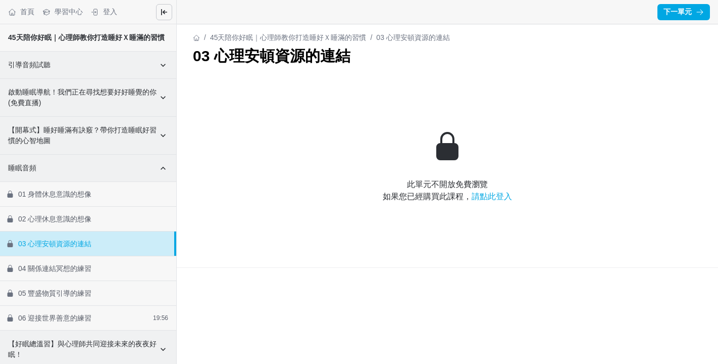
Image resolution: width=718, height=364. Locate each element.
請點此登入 (492, 196)
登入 (104, 12)
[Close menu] (164, 12)
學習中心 (62, 12)
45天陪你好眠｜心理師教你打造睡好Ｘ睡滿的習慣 (86, 37)
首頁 (21, 12)
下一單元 (683, 12)
